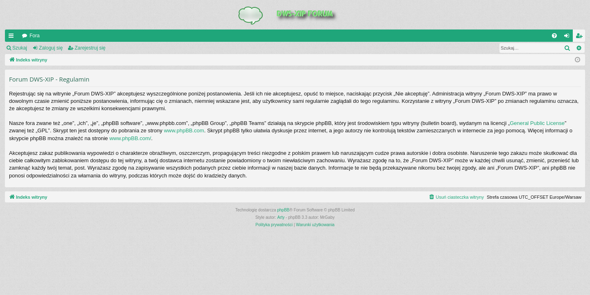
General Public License (537, 123)
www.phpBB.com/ (130, 138)
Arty (281, 217)
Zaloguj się (51, 48)
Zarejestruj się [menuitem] (580, 37)
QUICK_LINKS (12, 37)
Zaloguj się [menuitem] (568, 37)
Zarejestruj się (90, 48)
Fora (35, 36)
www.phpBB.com (184, 130)
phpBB (283, 210)
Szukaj (19, 48)
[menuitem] (554, 36)
